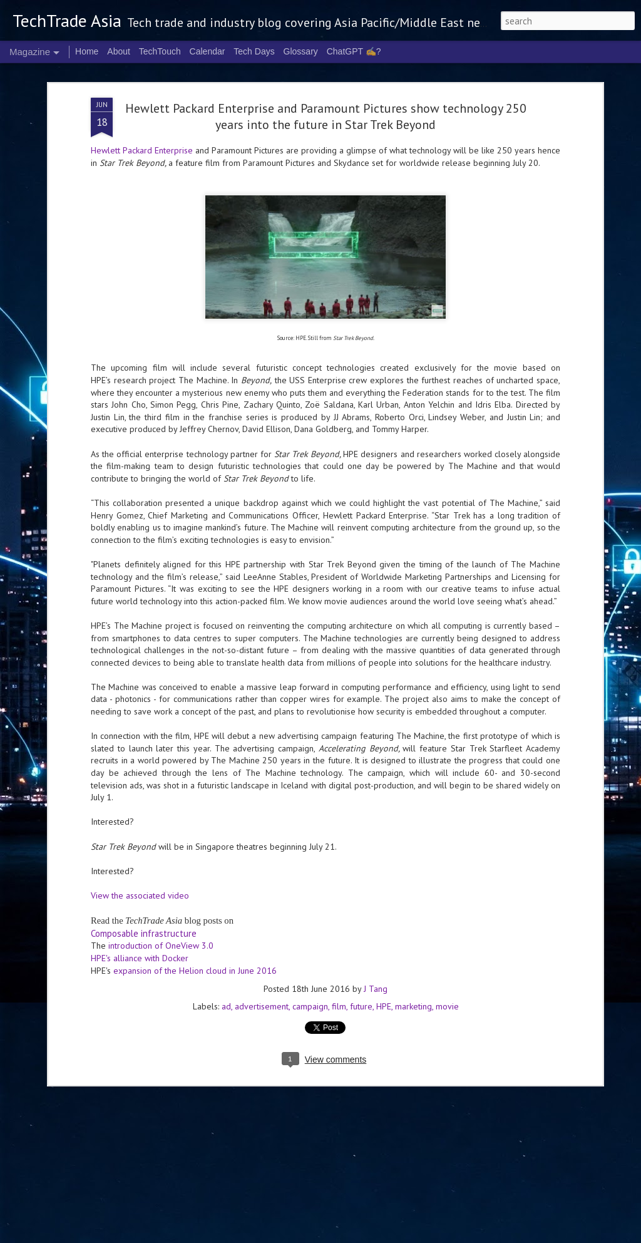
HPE (383, 923)
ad (226, 923)
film (339, 923)
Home (86, 51)
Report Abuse (520, 1235)
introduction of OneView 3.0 (160, 863)
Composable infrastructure (144, 850)
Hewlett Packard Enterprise (142, 67)
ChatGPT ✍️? (354, 51)
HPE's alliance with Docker (139, 875)
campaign (310, 923)
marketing (413, 923)
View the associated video (140, 812)
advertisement (262, 923)
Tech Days (253, 51)
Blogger (486, 1235)
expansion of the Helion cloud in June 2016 (195, 887)
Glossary (301, 51)
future (361, 923)
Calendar (207, 51)
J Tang (375, 906)
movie (447, 923)
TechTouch (160, 51)
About (118, 51)
